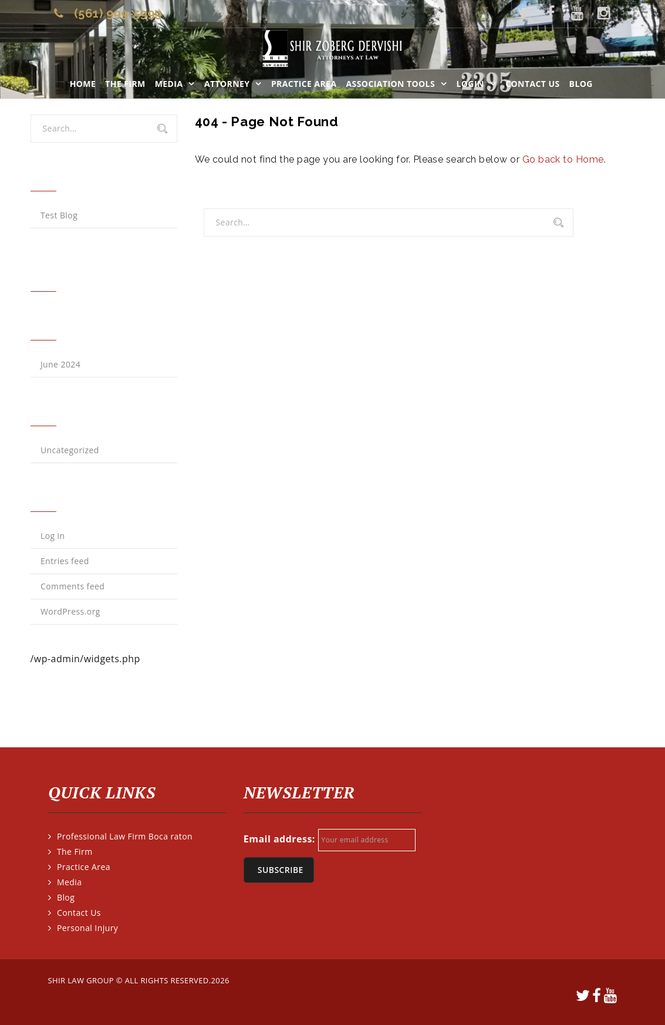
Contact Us (532, 83)
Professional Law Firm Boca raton (125, 836)
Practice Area (304, 83)
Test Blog (58, 215)
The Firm (125, 83)
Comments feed (72, 586)
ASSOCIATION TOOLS (391, 83)
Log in (52, 535)
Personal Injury (87, 927)
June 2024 (60, 364)
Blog (581, 83)
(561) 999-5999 (118, 13)
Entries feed (64, 561)
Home (83, 83)
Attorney (227, 83)
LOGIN (470, 83)
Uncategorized (69, 450)
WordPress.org (70, 611)
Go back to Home (563, 159)
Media (169, 83)
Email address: (279, 838)
